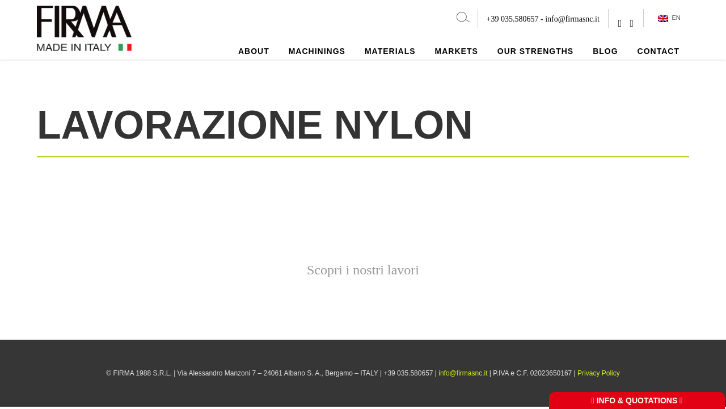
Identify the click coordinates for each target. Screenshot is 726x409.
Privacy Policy (598, 373)
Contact (658, 51)
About (253, 51)
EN (669, 18)
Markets (456, 51)
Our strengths (535, 51)
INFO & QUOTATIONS (637, 400)
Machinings (317, 51)
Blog (605, 51)
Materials (390, 51)
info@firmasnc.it (572, 19)
